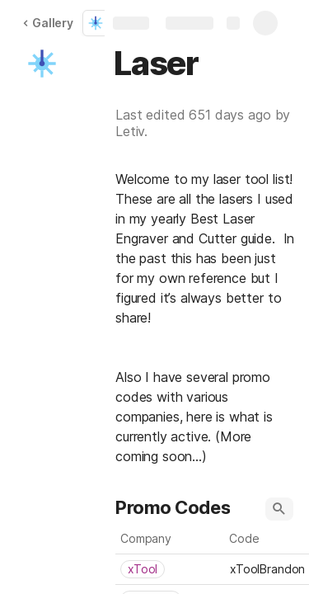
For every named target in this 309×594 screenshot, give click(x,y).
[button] (42, 63)
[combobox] (170, 569)
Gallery (47, 23)
